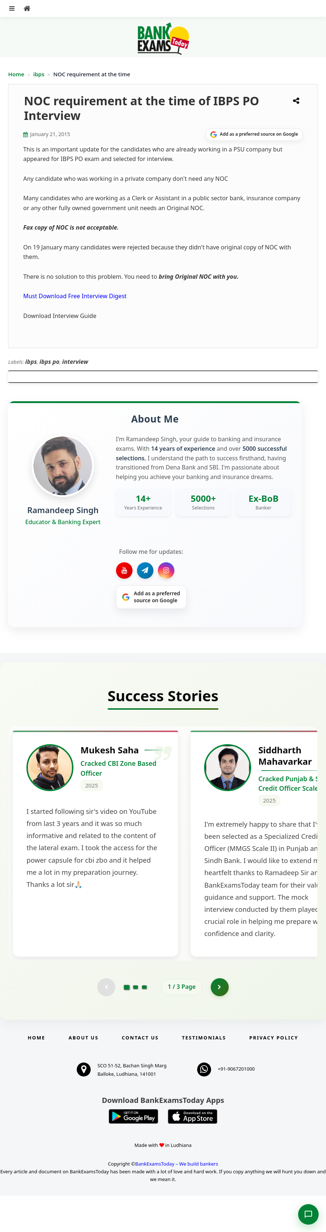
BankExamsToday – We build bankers (176, 1200)
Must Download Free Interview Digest (75, 296)
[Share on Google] (254, 134)
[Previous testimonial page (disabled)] (106, 1023)
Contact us (140, 1074)
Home (16, 74)
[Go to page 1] (127, 1023)
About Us (84, 1074)
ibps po (49, 362)
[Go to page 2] (135, 1023)
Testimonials (204, 1074)
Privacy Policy (273, 1074)
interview (75, 362)
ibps (39, 74)
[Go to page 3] (144, 1023)
